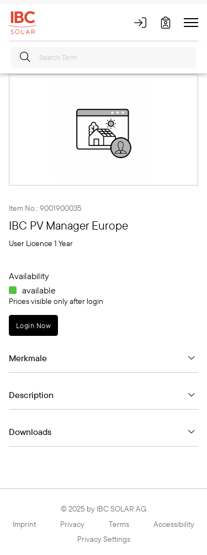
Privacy (72, 524)
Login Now (33, 325)
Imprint (24, 524)
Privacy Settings (103, 539)
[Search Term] (103, 57)
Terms (119, 524)
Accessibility (173, 524)
